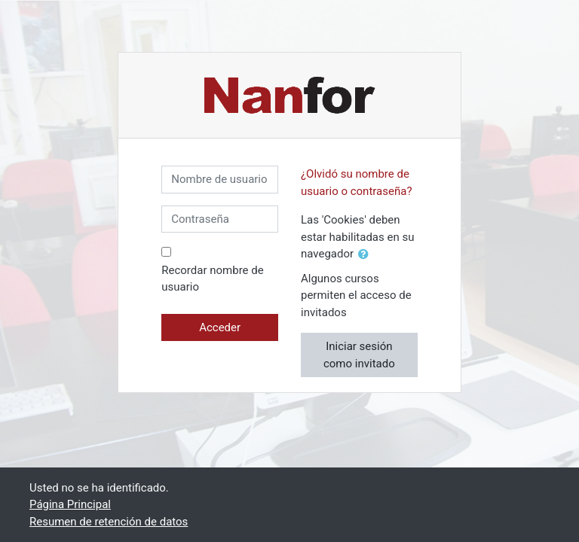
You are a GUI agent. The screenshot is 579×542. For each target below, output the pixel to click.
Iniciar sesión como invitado (359, 355)
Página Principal (70, 504)
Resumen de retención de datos (108, 521)
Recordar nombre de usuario (212, 278)
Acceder (219, 327)
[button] (366, 254)
